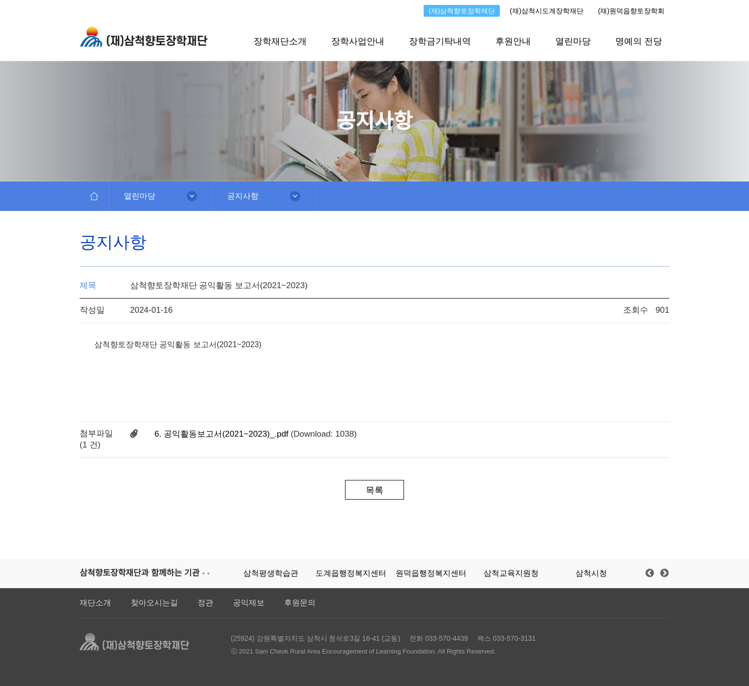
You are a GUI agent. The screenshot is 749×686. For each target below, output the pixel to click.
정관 (205, 602)
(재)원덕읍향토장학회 (631, 11)
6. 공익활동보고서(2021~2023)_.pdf (222, 434)
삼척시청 (591, 573)
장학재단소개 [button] (280, 41)
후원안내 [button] (513, 41)
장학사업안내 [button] (357, 41)
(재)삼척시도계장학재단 (546, 11)
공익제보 (248, 602)
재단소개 (95, 602)
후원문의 (300, 602)
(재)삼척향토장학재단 (462, 11)
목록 (374, 490)
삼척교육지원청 (511, 573)
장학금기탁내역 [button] (440, 41)
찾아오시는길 (154, 602)
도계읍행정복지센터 (351, 573)
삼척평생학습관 (270, 573)
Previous (650, 573)
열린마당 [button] (573, 41)
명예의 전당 (638, 41)
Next (664, 573)
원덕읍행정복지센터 (431, 573)
